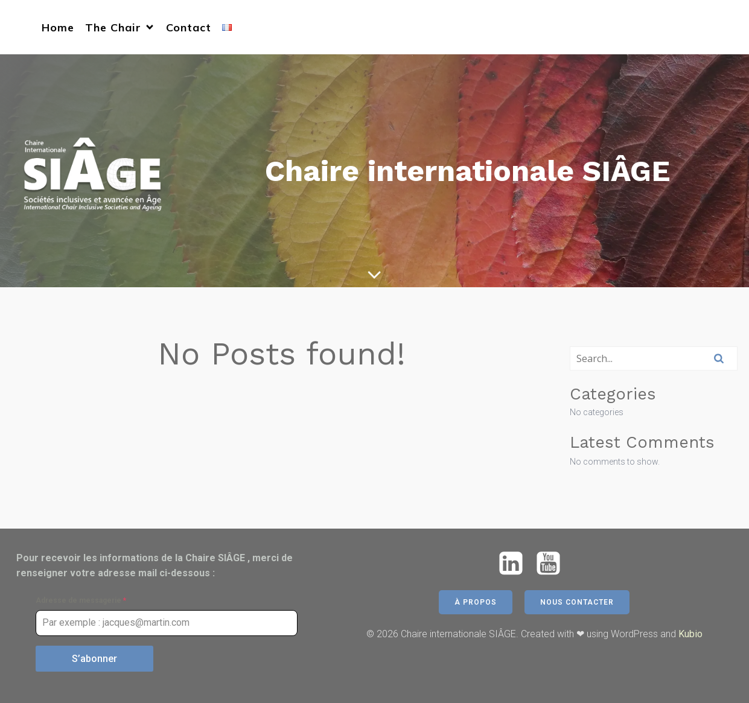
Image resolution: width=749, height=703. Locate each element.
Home (58, 27)
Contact (188, 27)
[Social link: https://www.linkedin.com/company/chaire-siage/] (515, 564)
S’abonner (94, 658)
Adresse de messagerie (81, 600)
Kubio (690, 634)
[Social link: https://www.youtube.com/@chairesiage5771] (553, 564)
